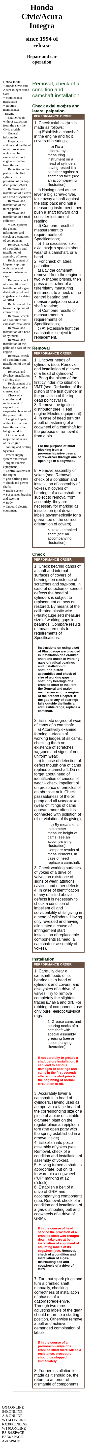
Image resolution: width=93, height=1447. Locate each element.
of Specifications (48, 236)
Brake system (14, 490)
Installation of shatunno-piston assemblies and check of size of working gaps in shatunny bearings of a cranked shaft (57, 675)
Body (9, 502)
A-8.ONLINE (12, 1416)
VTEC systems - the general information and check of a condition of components (16, 232)
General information (10, 135)
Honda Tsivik (12, 82)
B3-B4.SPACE (13, 1433)
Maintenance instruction (13, 99)
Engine (9, 113)
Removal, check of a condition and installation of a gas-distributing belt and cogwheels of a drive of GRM (16, 290)
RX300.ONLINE (15, 1424)
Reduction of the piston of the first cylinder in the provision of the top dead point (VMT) (16, 177)
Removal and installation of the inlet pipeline (14, 205)
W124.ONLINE (14, 1420)
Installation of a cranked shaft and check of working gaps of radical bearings (59, 658)
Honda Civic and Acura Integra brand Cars (16, 90)
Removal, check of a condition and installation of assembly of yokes (16, 250)
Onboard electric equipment (15, 508)
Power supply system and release (15, 457)
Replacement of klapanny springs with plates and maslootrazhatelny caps (15, 268)
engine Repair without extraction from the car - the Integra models (15, 425)
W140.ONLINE (14, 1428)
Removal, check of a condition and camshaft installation (16, 320)
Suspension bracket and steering (17, 496)
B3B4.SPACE (12, 1437)
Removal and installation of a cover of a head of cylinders (17, 193)
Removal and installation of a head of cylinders (16, 332)
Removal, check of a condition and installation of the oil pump (16, 361)
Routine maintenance (11, 107)
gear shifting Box (17, 479)
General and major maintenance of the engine (15, 439)
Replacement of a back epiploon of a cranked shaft (17, 387)
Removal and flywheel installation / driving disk (16, 375)
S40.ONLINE (12, 1412)
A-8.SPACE (11, 1441)
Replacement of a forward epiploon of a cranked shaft (17, 308)
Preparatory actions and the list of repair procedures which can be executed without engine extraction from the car (17, 153)
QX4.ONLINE (13, 1407)
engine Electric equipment (14, 465)
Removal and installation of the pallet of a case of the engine (17, 346)
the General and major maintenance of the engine (58, 690)
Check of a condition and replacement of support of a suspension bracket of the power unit (17, 405)
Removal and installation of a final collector (16, 217)
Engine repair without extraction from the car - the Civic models (15, 123)
